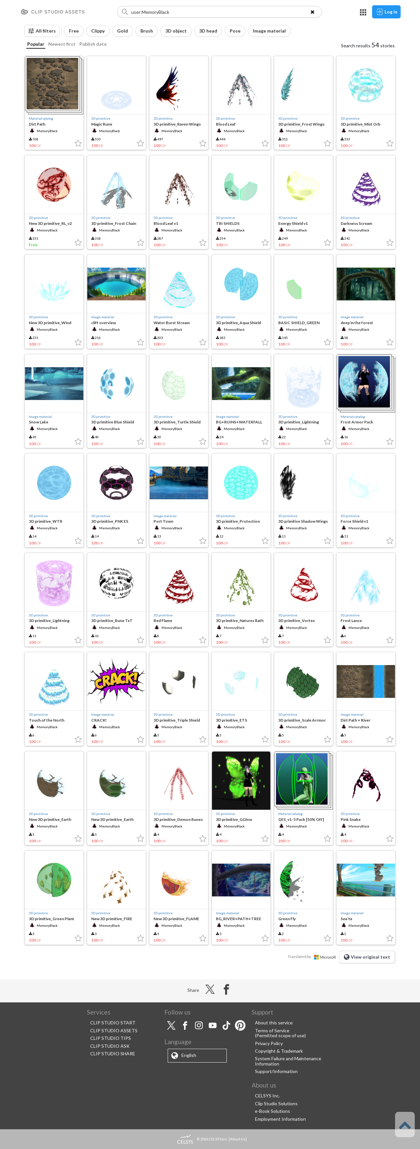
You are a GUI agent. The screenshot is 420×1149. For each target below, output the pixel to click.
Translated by (313, 956)
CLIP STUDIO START (113, 1022)
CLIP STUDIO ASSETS (113, 1030)
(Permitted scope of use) (280, 1035)
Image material (102, 317)
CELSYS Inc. (267, 1095)
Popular (35, 44)
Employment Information (280, 1119)
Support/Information (276, 1071)
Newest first (61, 44)
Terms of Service (272, 1030)
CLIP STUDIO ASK (110, 1046)
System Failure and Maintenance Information (288, 1061)
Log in (386, 12)
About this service (274, 1022)
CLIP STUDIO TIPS (110, 1038)
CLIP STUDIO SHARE (112, 1053)
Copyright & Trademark (279, 1051)
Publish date (93, 44)
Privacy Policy (269, 1043)
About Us (237, 1139)
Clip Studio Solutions (276, 1103)
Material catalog (41, 118)
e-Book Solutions (272, 1111)
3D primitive (100, 118)
